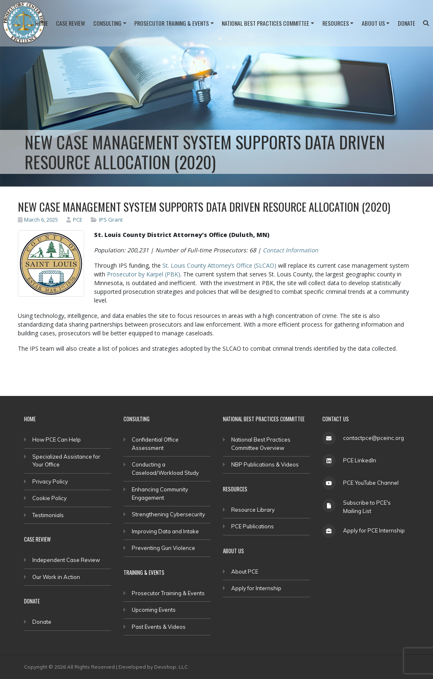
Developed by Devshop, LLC (153, 667)
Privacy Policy (50, 481)
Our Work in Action (56, 577)
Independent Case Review (66, 560)
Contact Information (290, 250)
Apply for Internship (256, 588)
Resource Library (253, 509)
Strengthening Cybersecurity (168, 514)
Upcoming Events (154, 609)
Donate (406, 23)
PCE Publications (252, 526)
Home (41, 23)
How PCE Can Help (56, 439)
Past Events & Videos (159, 626)
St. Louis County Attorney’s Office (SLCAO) (219, 265)
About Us (373, 23)
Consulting (107, 23)
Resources (335, 23)
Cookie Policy (49, 498)
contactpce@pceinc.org (373, 438)
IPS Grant (111, 219)
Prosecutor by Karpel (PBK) (143, 274)
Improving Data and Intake (165, 531)
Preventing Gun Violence (163, 548)
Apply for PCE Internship (374, 530)
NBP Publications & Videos (265, 464)
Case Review (70, 23)
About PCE (244, 571)
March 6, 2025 (38, 219)
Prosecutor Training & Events (171, 23)
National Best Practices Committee (265, 23)
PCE (74, 219)
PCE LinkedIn (359, 460)
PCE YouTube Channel (371, 482)
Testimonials (48, 515)
